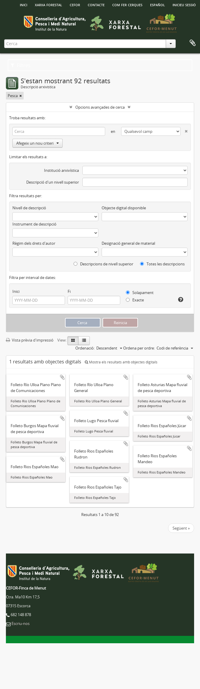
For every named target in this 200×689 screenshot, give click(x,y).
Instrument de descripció (34, 224)
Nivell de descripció (29, 207)
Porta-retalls (192, 43)
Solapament (140, 292)
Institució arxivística (61, 170)
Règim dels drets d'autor (33, 243)
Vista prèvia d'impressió (29, 340)
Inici (15, 291)
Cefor (75, 4)
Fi (69, 291)
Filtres (20, 65)
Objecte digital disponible (124, 207)
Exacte (135, 300)
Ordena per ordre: (139, 348)
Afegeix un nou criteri (37, 143)
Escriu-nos (21, 623)
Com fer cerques (127, 4)
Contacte (96, 4)
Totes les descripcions (162, 264)
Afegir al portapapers (62, 377)
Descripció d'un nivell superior (52, 182)
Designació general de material (128, 243)
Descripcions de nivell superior (103, 264)
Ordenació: (85, 348)
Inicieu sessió (184, 4)
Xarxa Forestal (48, 4)
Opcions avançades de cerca (100, 107)
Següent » (181, 528)
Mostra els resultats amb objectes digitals (121, 362)
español (157, 4)
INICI (23, 4)
